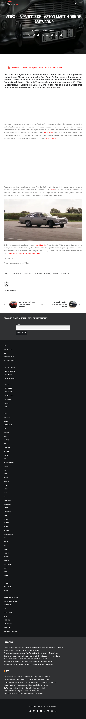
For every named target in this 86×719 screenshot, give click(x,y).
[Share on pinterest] (38, 35)
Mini (5, 538)
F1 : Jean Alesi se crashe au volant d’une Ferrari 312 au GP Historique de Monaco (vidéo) (31, 653)
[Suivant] (66, 304)
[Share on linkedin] (43, 35)
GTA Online (8, 392)
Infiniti (6, 485)
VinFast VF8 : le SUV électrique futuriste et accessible (23, 693)
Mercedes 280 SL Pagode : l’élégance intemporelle (22, 691)
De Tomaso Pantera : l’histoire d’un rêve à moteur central (24, 688)
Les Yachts (8, 375)
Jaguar (6, 489)
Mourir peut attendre (42, 273)
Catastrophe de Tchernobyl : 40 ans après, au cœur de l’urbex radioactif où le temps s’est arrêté (33, 647)
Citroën (6, 451)
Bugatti (6, 440)
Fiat (5, 470)
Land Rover (7, 511)
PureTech (7, 627)
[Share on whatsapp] (47, 35)
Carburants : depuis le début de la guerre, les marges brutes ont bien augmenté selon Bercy (32, 656)
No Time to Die (65, 273)
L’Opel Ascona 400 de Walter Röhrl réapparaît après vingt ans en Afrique (30, 682)
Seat (5, 568)
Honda (6, 477)
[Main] (43, 304)
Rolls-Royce (8, 564)
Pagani (6, 549)
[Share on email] (61, 35)
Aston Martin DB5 (15, 273)
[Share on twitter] (29, 35)
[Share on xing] (56, 35)
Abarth (6, 413)
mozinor (55, 273)
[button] (81, 3)
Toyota (6, 583)
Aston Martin (48, 132)
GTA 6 (6, 384)
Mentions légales (9, 360)
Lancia (6, 508)
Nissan (6, 542)
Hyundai (6, 481)
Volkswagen (8, 587)
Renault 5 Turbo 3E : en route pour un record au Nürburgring (22, 650)
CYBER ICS (8, 399)
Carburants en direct (10, 631)
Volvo (6, 591)
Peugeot (6, 553)
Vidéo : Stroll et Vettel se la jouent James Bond (24, 253)
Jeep (5, 493)
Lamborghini (8, 504)
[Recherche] (74, 3)
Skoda (6, 572)
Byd (5, 444)
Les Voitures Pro (10, 371)
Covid (52, 190)
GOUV (5, 616)
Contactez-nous (9, 357)
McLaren (6, 530)
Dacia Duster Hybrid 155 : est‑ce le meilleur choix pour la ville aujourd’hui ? (26, 659)
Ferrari (6, 466)
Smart (6, 575)
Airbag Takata (8, 624)
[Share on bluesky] (52, 35)
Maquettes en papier (10, 601)
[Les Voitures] (11, 3)
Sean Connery (51, 138)
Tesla (5, 579)
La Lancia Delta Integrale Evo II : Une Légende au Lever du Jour (27, 679)
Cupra (6, 455)
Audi (5, 428)
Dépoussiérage (9, 395)
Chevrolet (7, 447)
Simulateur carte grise (11, 597)
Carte (5, 345)
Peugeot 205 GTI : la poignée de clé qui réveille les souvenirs (26, 685)
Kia (5, 496)
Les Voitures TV (10, 367)
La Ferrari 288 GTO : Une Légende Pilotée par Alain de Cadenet (27, 677)
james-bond (28, 273)
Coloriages (7, 605)
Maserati (6, 523)
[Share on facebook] (25, 35)
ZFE (5, 609)
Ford (5, 474)
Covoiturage (8, 612)
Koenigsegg (7, 500)
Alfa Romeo (7, 417)
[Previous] (19, 304)
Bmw (5, 436)
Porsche (6, 557)
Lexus (5, 515)
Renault (6, 560)
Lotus (6, 519)
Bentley (6, 432)
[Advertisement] (43, 104)
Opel (5, 545)
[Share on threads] (34, 35)
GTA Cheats (8, 388)
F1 (45, 245)
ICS (6, 407)
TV (7, 671)
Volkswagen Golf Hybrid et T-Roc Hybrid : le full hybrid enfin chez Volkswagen (28, 662)
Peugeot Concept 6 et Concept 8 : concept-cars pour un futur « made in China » (28, 664)
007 (6, 273)
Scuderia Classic (10, 378)
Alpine (6, 421)
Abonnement (8, 349)
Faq (5, 353)
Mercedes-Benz (8, 534)
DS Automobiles (9, 462)
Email (18, 324)
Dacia (5, 459)
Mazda (6, 526)
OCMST (7, 403)
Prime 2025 (7, 620)
